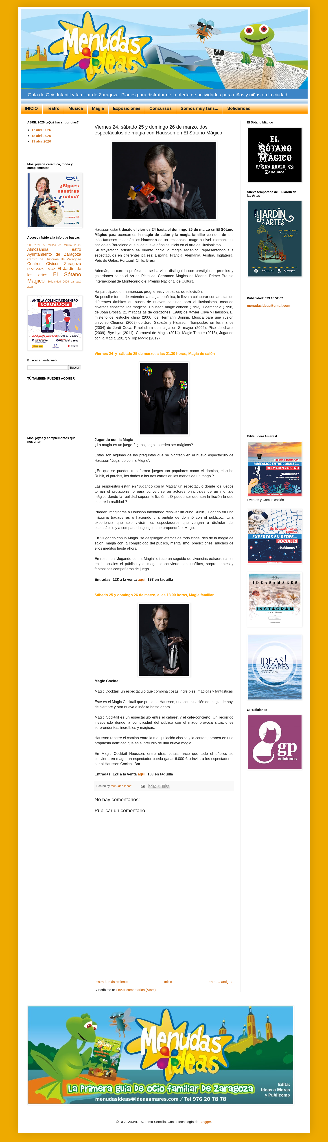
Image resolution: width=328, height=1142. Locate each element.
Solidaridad (238, 108)
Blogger (205, 1122)
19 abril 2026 (41, 141)
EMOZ (50, 269)
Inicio (168, 982)
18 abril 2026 (41, 136)
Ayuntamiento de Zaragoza (54, 254)
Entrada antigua (220, 982)
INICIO (31, 108)
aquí (141, 579)
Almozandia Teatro (54, 249)
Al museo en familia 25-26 (62, 245)
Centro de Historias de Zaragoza (54, 259)
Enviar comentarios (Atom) (136, 990)
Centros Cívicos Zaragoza (54, 263)
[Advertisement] (164, 945)
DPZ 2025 (35, 269)
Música (75, 108)
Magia (98, 108)
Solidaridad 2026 (58, 281)
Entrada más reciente (112, 982)
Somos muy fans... (199, 108)
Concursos (160, 108)
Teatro (53, 108)
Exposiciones (127, 108)
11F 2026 (34, 245)
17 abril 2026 (41, 130)
